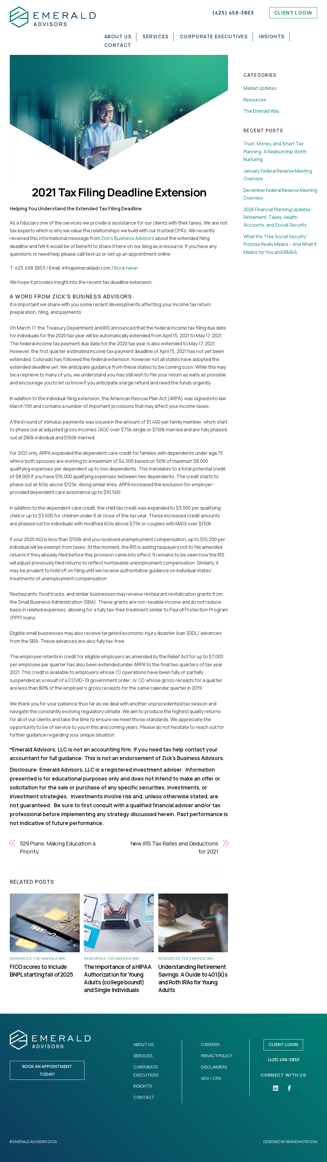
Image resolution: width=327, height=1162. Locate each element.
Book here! (126, 268)
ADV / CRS (211, 1078)
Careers (210, 1044)
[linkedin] (276, 1088)
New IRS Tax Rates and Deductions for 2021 (174, 847)
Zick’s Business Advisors (127, 238)
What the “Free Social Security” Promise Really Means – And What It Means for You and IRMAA (280, 244)
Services (156, 36)
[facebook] (289, 1088)
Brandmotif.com (301, 1141)
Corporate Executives (214, 36)
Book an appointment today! (47, 1070)
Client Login (293, 12)
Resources (20, 958)
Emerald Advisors (30, 1141)
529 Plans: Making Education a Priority (57, 847)
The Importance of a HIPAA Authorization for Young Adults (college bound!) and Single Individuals (117, 978)
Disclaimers (214, 1067)
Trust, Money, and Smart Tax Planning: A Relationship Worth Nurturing (275, 152)
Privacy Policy (216, 1055)
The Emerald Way (49, 958)
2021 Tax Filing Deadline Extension (119, 192)
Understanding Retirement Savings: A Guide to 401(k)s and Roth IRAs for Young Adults (192, 978)
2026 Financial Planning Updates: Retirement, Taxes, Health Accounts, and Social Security (277, 217)
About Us (118, 36)
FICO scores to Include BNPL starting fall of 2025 (42, 970)
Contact (118, 45)
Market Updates (260, 88)
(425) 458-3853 (233, 12)
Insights (272, 36)
